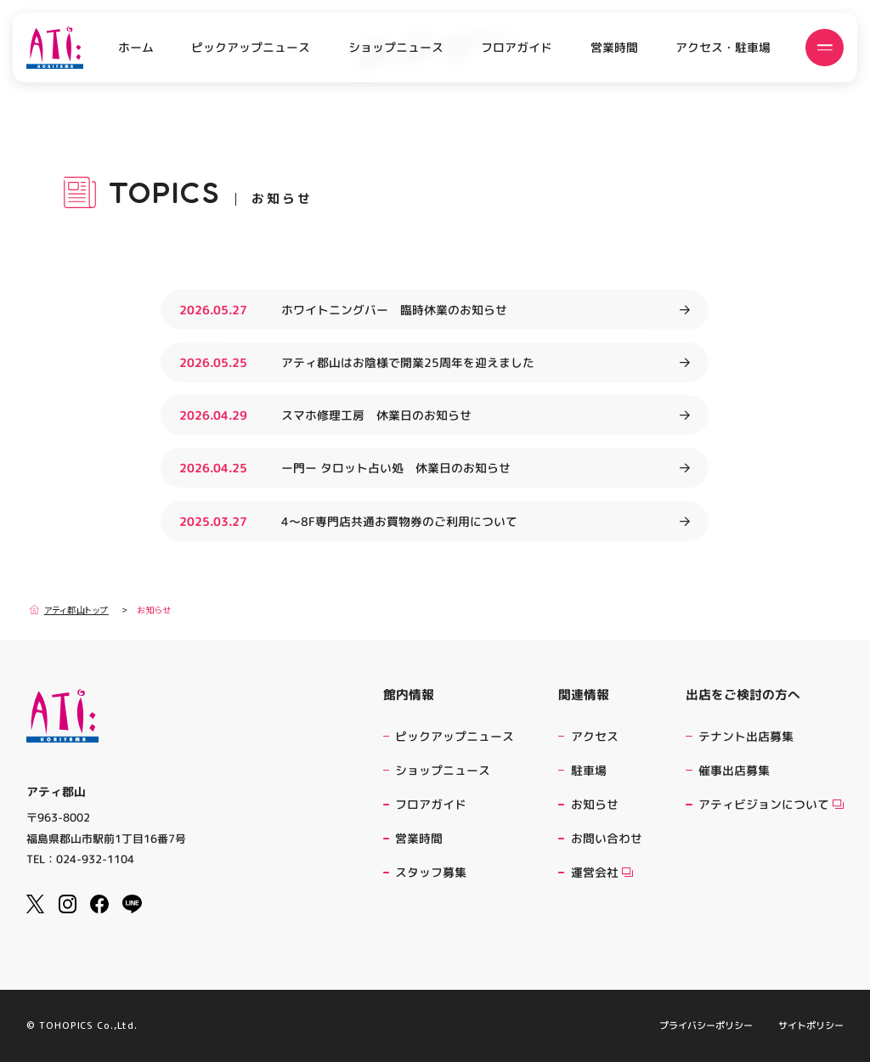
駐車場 (589, 770)
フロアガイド (516, 47)
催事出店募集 (734, 770)
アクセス (595, 736)
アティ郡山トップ (69, 609)
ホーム (136, 47)
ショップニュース (395, 47)
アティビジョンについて (771, 804)
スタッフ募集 (430, 872)
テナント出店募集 (746, 736)
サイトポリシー (811, 1026)
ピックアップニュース (250, 47)
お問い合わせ (606, 838)
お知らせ (595, 804)
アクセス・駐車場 (723, 47)
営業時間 (614, 47)
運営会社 (602, 872)
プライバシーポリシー (706, 1026)
